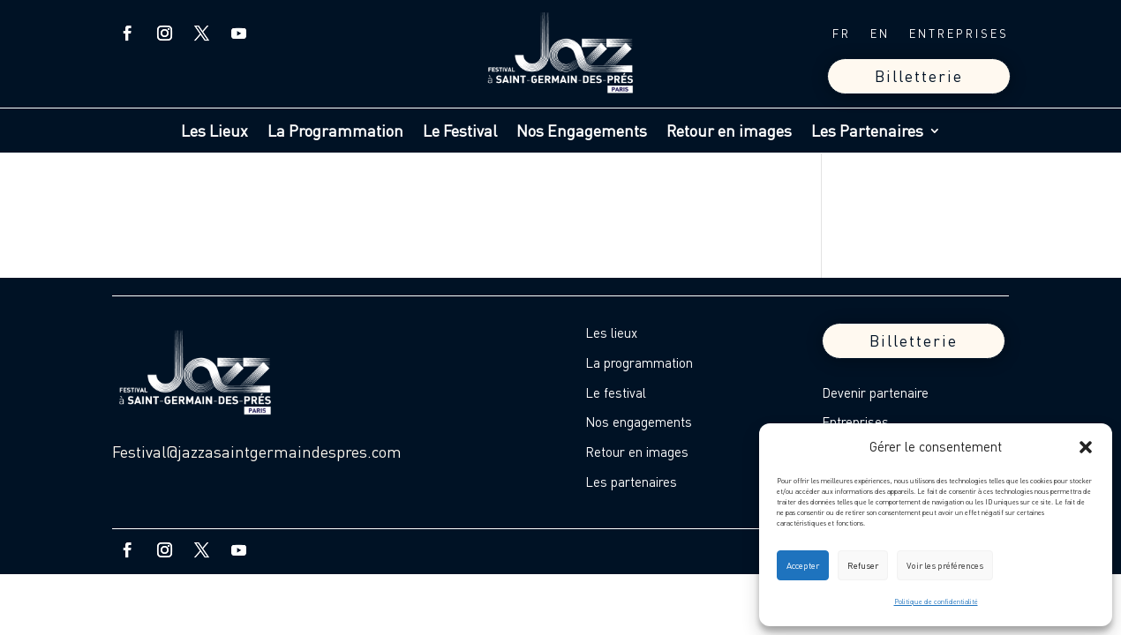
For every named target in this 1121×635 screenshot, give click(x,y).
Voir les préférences (945, 565)
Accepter (802, 565)
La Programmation (335, 132)
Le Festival (460, 132)
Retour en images (729, 132)
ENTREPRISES (959, 34)
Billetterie (919, 76)
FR (841, 34)
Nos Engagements (581, 132)
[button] (1086, 447)
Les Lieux (214, 132)
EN (880, 34)
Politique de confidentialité (936, 601)
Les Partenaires (867, 132)
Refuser (862, 565)
